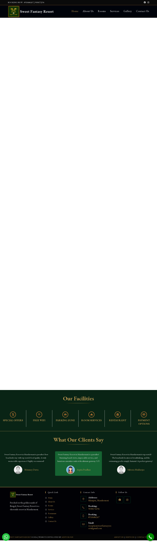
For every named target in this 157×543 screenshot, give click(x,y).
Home (50, 500)
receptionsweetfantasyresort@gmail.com (99, 529)
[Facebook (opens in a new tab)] (145, 2)
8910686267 (28, 2)
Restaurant (52, 516)
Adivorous (67, 540)
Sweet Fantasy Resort (19, 540)
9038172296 (39, 2)
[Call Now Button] (150, 537)
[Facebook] (119, 502)
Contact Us (52, 524)
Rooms (50, 508)
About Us (51, 504)
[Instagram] (127, 502)
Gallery (50, 520)
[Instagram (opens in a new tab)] (148, 2)
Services (51, 512)
